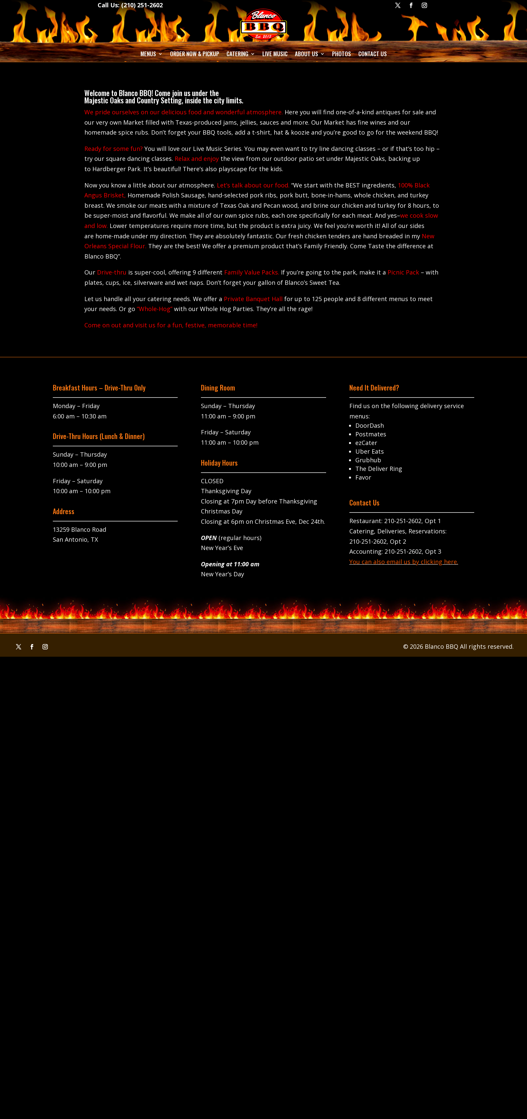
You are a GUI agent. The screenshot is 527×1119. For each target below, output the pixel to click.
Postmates (370, 434)
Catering (237, 54)
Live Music (275, 54)
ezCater (366, 443)
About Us (306, 54)
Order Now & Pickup (194, 54)
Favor (363, 477)
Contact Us (372, 54)
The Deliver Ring (378, 469)
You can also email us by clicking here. (403, 562)
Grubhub (368, 460)
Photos (341, 54)
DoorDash (369, 425)
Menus (148, 54)
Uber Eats (369, 451)
